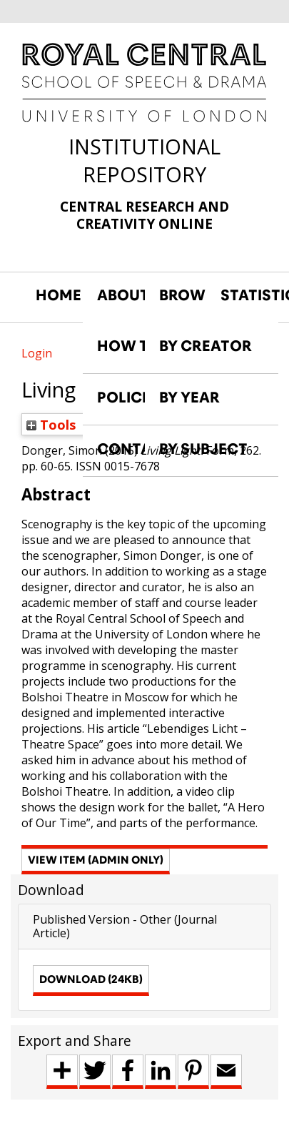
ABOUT (120, 295)
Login (36, 353)
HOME (58, 295)
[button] (95, 861)
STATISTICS (244, 295)
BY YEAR (189, 397)
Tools (51, 424)
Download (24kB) (91, 979)
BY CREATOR (205, 346)
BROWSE (182, 295)
